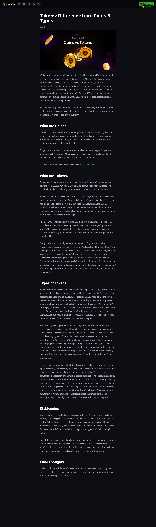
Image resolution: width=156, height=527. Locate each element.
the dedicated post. (90, 164)
